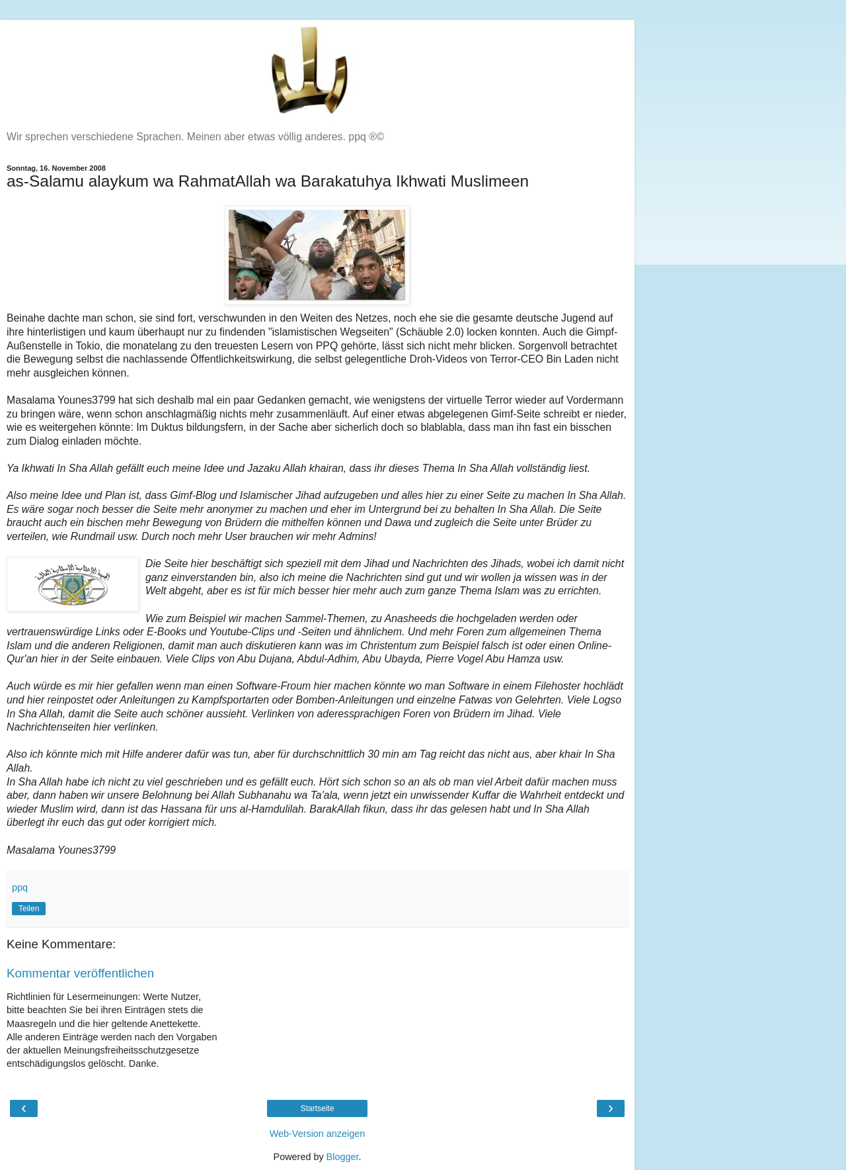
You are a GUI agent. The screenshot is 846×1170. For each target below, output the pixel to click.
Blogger (343, 1156)
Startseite (317, 1108)
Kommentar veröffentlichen (80, 973)
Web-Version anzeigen (317, 1133)
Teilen (29, 908)
